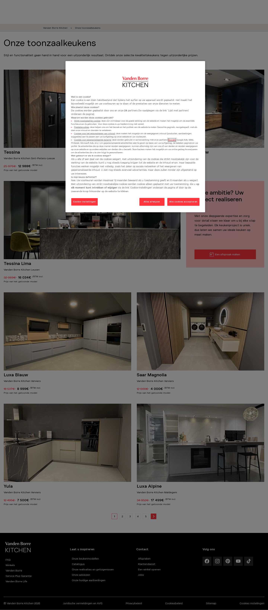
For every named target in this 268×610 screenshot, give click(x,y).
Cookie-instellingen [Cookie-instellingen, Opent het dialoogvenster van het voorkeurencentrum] (84, 201)
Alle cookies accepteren (183, 201)
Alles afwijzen (152, 201)
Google (172, 140)
